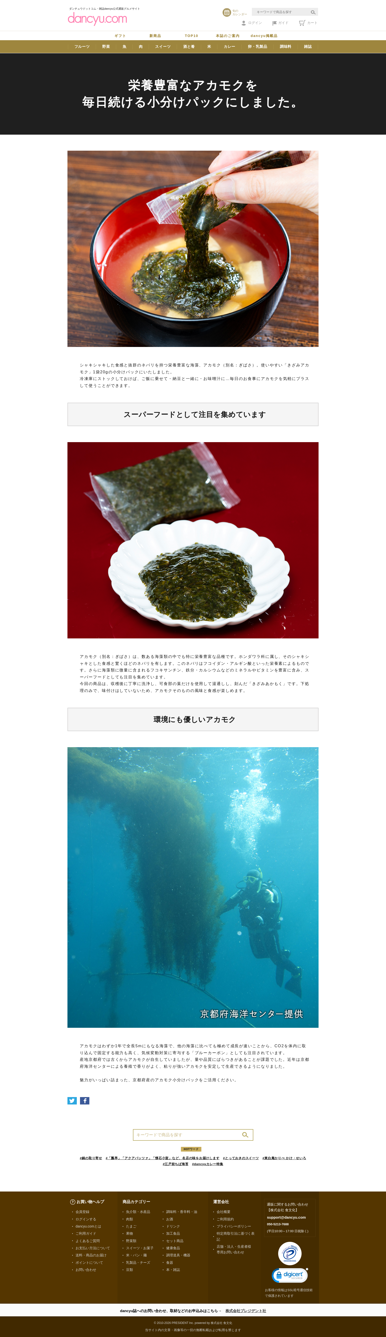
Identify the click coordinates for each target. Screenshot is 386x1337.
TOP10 (191, 36)
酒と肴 (189, 46)
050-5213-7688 (278, 1224)
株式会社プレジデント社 (245, 1311)
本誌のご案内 (228, 36)
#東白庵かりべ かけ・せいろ (284, 1158)
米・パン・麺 (136, 1255)
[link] (290, 1276)
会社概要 (223, 1212)
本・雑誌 (173, 1270)
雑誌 (308, 46)
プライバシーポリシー (234, 1226)
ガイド (281, 23)
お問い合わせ (86, 1270)
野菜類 (131, 1241)
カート (308, 23)
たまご (131, 1226)
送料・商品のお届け (91, 1255)
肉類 (129, 1219)
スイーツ (163, 46)
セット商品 (174, 1241)
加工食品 (173, 1233)
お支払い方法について (93, 1248)
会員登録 (82, 1212)
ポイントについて (89, 1263)
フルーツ (82, 46)
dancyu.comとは (88, 1226)
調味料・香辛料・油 (181, 1212)
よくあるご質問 (88, 1241)
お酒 (169, 1219)
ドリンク (173, 1226)
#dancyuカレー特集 (207, 1164)
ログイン (251, 23)
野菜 (106, 46)
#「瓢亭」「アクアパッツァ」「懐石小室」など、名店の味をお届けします (163, 1158)
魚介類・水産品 (138, 1212)
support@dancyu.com (286, 1217)
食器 (169, 1263)
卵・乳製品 (257, 46)
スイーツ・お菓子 (140, 1248)
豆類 (129, 1270)
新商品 (155, 36)
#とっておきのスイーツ (241, 1158)
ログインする (86, 1219)
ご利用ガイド (86, 1233)
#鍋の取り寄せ (91, 1158)
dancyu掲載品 (264, 36)
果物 (129, 1233)
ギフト (120, 36)
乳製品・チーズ (138, 1263)
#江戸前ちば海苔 (175, 1164)
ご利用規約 (225, 1219)
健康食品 (173, 1248)
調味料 (285, 46)
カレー (229, 46)
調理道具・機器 (178, 1255)
